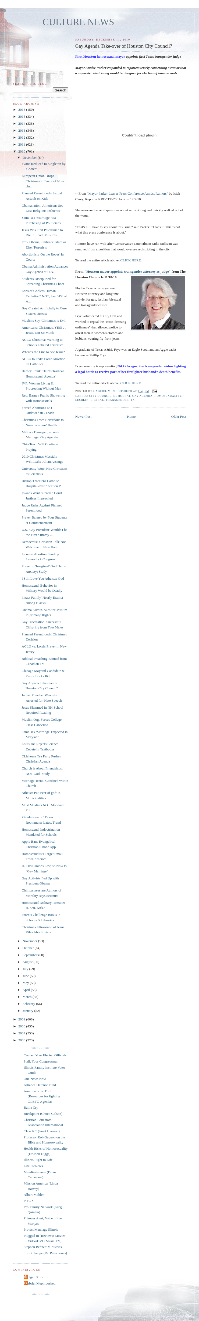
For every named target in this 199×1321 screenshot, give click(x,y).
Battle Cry (31, 1107)
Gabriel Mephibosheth (40, 1283)
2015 (22, 116)
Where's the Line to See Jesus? (43, 352)
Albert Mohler (34, 1195)
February (29, 1004)
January (28, 1011)
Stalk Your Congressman (41, 1061)
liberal (97, 399)
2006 (22, 1040)
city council (100, 395)
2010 (22, 151)
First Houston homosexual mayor (100, 56)
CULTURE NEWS (78, 22)
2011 (22, 144)
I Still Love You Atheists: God (43, 578)
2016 (22, 110)
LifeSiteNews (33, 1166)
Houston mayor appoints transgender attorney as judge (127, 271)
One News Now (35, 1079)
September (30, 955)
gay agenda (142, 395)
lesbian (82, 399)
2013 (22, 130)
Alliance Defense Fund (40, 1085)
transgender (117, 399)
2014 (22, 123)
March (28, 997)
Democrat (121, 395)
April (27, 990)
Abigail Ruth (34, 1277)
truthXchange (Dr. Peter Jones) (45, 1253)
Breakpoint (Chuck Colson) (43, 1114)
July (26, 969)
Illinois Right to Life (38, 1160)
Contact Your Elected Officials (45, 1055)
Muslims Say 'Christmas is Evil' (44, 321)
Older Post (178, 417)
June (26, 976)
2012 (22, 137)
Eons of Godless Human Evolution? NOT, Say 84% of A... (44, 296)
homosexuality (167, 395)
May (26, 983)
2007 (22, 1033)
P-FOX (29, 1201)
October (29, 948)
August (28, 962)
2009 (22, 1019)
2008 (22, 1026)
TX (133, 399)
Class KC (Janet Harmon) (42, 1131)
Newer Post (83, 417)
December (30, 158)
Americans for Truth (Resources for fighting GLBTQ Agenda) (42, 1096)
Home (131, 417)
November (30, 941)
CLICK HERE (130, 260)
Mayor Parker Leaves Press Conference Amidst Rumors (127, 193)
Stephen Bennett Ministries (43, 1247)
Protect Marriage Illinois (41, 1229)
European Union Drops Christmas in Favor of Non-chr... (43, 181)
